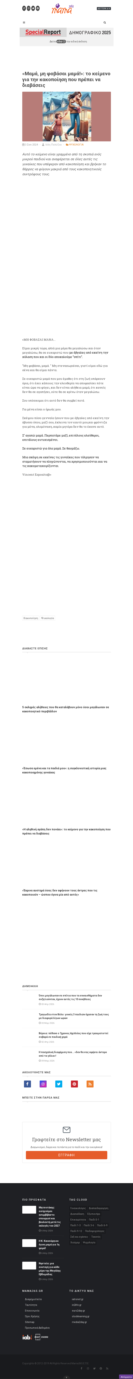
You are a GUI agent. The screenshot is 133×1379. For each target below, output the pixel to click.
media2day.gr (79, 1322)
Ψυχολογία (47, 618)
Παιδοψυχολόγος (94, 1231)
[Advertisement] (66, 931)
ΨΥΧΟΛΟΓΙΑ (76, 144)
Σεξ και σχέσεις (79, 1236)
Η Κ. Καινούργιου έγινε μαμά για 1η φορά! (49, 1245)
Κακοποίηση (30, 618)
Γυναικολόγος (78, 1208)
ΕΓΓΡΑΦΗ (66, 1155)
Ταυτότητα (31, 1305)
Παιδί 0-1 (94, 1219)
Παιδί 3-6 (89, 1225)
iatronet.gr (77, 1299)
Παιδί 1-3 (75, 1225)
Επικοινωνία (32, 1310)
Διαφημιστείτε (33, 1299)
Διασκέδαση (77, 1214)
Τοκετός (96, 1236)
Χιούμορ (75, 1242)
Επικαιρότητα (78, 1219)
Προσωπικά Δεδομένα (37, 1327)
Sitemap (29, 1322)
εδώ (61, 41)
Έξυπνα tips (93, 1214)
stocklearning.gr (81, 1316)
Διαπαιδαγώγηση (98, 1208)
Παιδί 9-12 (76, 1231)
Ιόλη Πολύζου (52, 144)
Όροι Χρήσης (32, 1316)
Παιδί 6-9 (102, 1225)
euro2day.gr (78, 1310)
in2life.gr (77, 1305)
